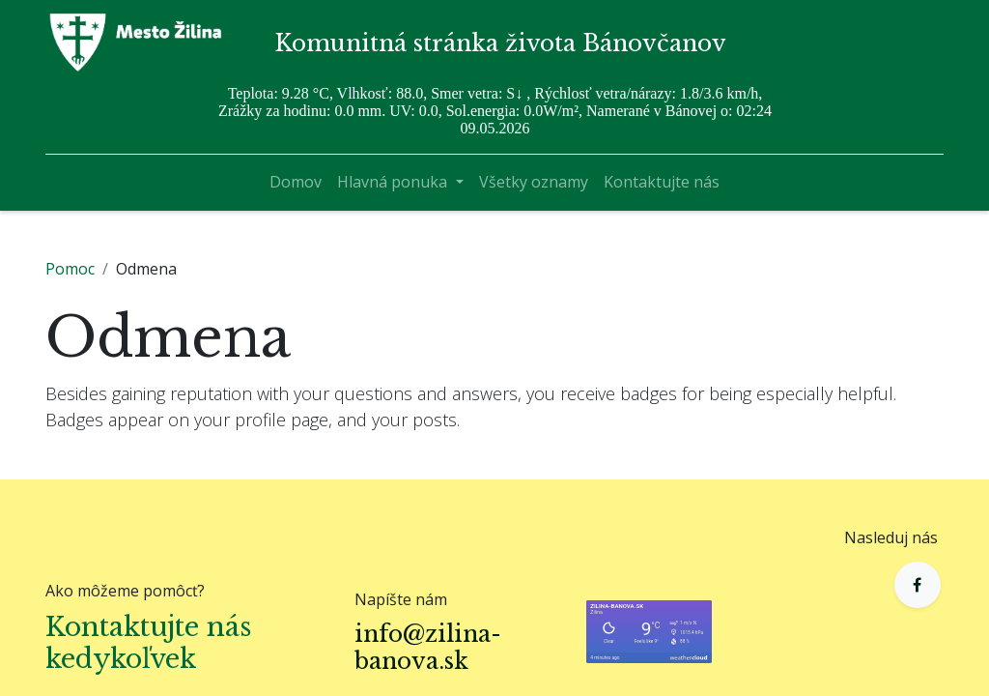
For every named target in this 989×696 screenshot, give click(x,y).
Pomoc (70, 268)
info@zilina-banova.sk (427, 647)
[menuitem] (295, 181)
